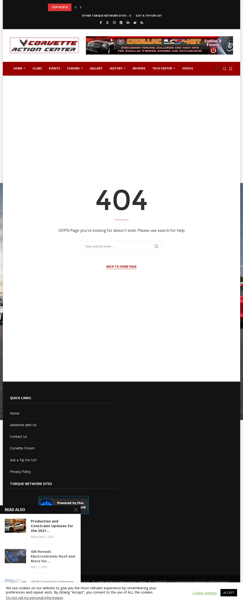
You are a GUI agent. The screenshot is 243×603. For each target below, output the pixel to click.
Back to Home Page (121, 267)
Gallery (96, 68)
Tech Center (162, 68)
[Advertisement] (121, 116)
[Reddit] (134, 22)
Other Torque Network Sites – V (106, 15)
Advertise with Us (23, 425)
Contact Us (18, 436)
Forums (73, 68)
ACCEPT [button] (228, 592)
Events (54, 68)
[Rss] (141, 22)
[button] (75, 7)
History (116, 68)
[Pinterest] (121, 22)
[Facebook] (101, 22)
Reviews (139, 68)
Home (18, 68)
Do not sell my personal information (34, 597)
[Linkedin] (128, 22)
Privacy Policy (20, 471)
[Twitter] (107, 22)
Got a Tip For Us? (149, 15)
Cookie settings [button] (204, 593)
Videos (187, 68)
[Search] (224, 69)
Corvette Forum (22, 448)
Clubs (37, 68)
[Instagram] (114, 22)
